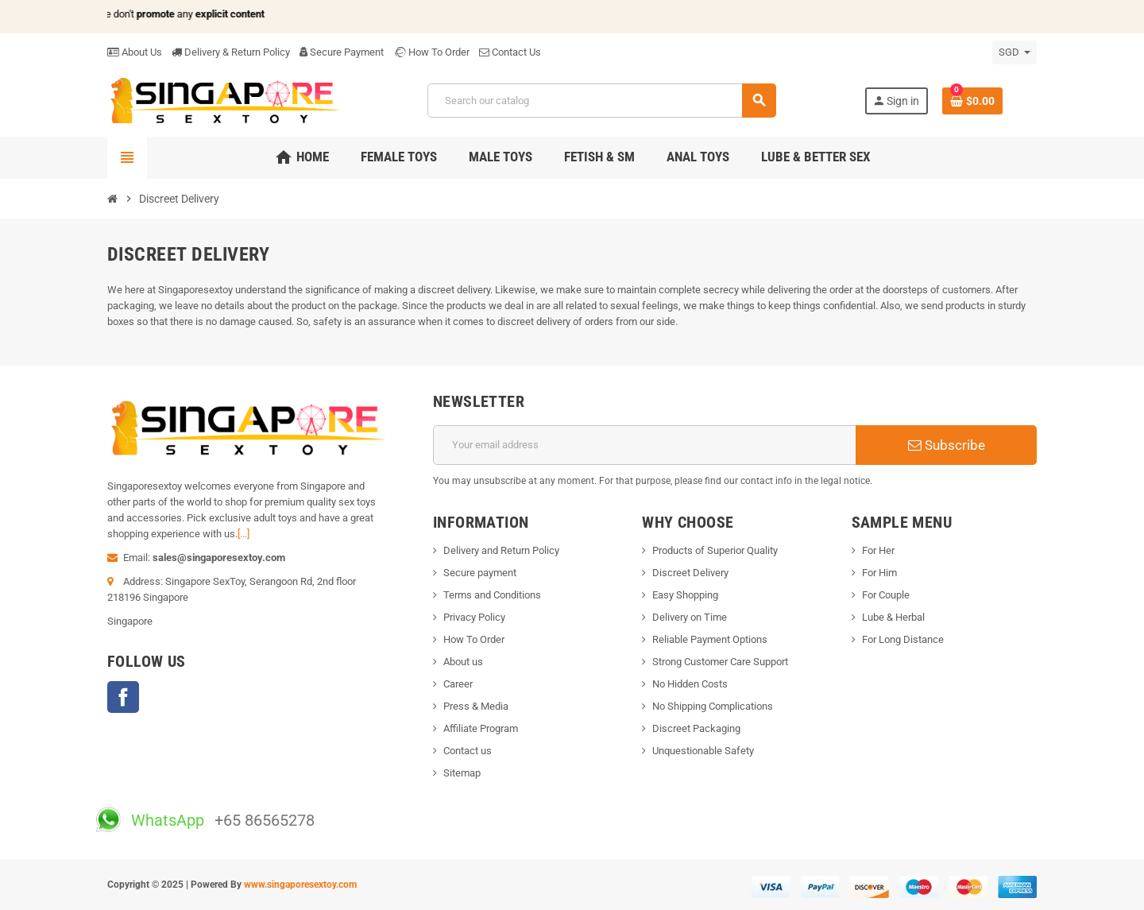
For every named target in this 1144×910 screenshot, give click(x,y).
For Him (879, 573)
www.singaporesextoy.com (300, 884)
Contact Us (510, 52)
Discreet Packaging (696, 728)
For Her (878, 550)
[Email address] (644, 445)
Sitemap (462, 773)
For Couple (886, 595)
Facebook (123, 697)
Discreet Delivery (690, 573)
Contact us (467, 751)
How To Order (431, 52)
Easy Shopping (685, 595)
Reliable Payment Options (709, 639)
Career (458, 684)
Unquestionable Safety (703, 751)
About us (463, 662)
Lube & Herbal (893, 617)
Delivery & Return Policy (231, 52)
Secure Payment (342, 52)
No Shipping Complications (712, 706)
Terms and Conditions (492, 595)
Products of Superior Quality (715, 550)
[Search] (601, 100)
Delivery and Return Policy (501, 550)
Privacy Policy (474, 617)
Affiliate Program (480, 728)
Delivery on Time (689, 617)
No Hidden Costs (690, 684)
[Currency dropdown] (1014, 52)
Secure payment (479, 573)
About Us (134, 52)
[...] (243, 534)
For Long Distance (903, 639)
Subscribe (946, 445)
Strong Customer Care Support (720, 662)
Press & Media (475, 706)
